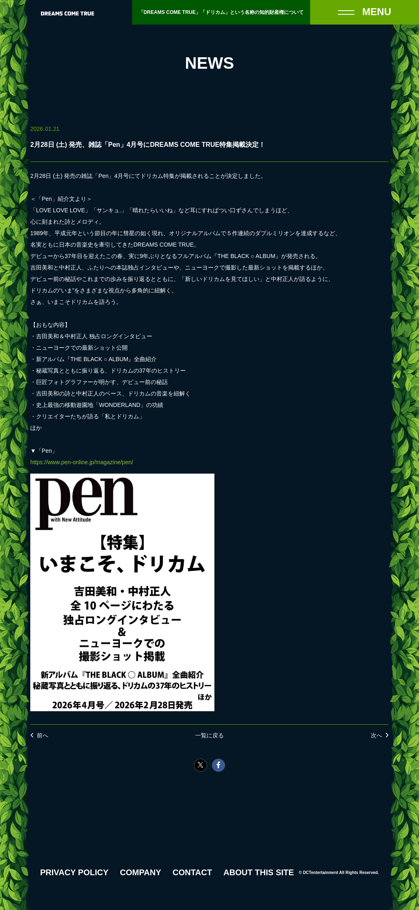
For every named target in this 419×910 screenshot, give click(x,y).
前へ (42, 735)
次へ (376, 735)
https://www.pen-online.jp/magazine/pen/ (81, 462)
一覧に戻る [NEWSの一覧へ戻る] (209, 735)
